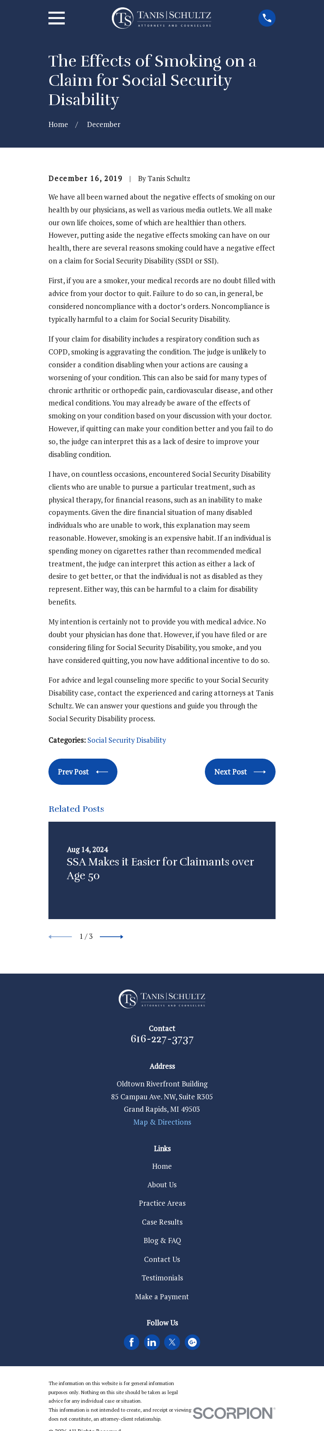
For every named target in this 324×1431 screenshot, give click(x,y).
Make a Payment (162, 1296)
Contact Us (162, 1259)
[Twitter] (172, 1342)
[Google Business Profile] (192, 1342)
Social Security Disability (126, 740)
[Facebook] (131, 1342)
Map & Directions (162, 1122)
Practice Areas (162, 1203)
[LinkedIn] (151, 1342)
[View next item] (111, 937)
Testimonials (162, 1278)
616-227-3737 (162, 1038)
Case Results (162, 1222)
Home (162, 1166)
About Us (162, 1184)
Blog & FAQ (162, 1240)
